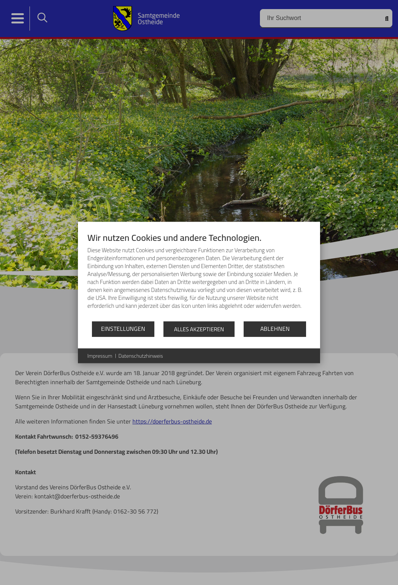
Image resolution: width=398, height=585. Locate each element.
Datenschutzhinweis (140, 356)
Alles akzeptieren (199, 328)
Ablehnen (275, 328)
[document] (199, 276)
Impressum (99, 356)
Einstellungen (123, 328)
